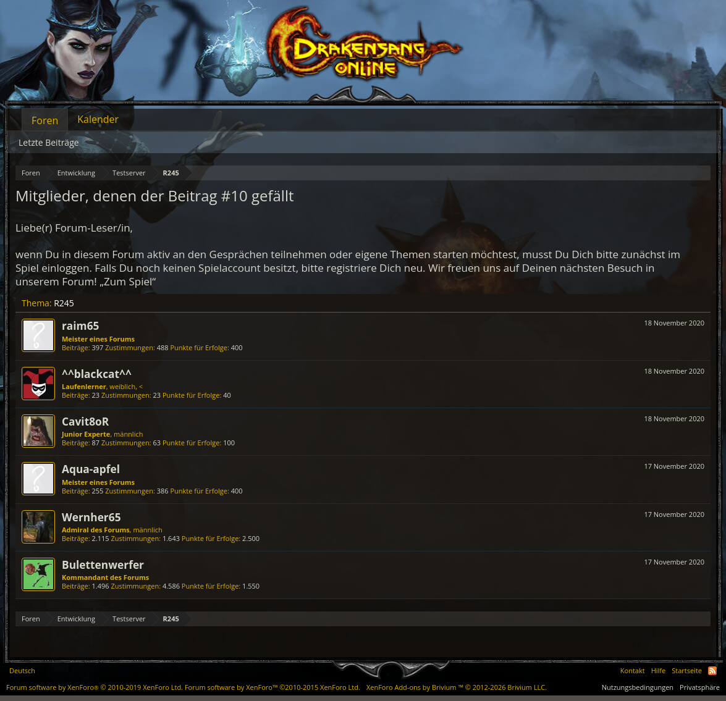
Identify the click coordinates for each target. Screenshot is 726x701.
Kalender (98, 119)
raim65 (80, 325)
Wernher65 (91, 517)
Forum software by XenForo (94, 687)
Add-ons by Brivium (456, 687)
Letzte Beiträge (49, 142)
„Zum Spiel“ (127, 281)
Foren (45, 120)
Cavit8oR (85, 421)
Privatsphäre (700, 687)
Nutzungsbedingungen (637, 687)
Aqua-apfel (91, 468)
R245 (64, 303)
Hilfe (658, 670)
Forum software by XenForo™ (272, 687)
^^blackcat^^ (97, 373)
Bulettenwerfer (103, 564)
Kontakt (632, 670)
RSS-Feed (712, 670)
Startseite (687, 670)
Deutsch (22, 670)
